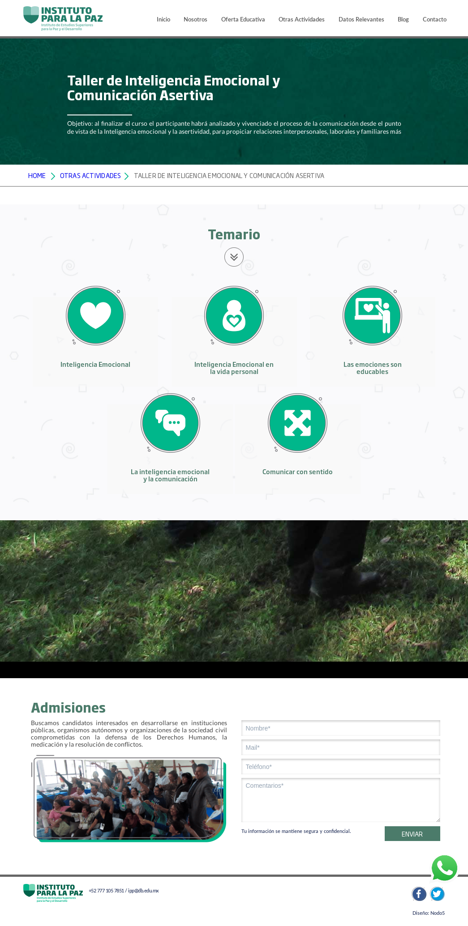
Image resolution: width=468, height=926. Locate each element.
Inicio (163, 20)
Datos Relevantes (361, 20)
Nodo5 (437, 913)
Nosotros (195, 20)
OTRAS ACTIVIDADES (90, 175)
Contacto (435, 20)
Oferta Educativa (243, 20)
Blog (403, 20)
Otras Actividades (302, 20)
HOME (37, 175)
